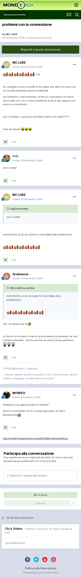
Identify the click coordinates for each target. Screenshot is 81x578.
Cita (14, 141)
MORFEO (18, 393)
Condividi (40, 495)
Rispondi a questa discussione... (28, 475)
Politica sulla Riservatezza (40, 568)
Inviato (27, 66)
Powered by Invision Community (40, 572)
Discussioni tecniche (40, 37)
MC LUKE (11, 34)
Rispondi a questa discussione (40, 49)
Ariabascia (20, 274)
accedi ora (10, 461)
